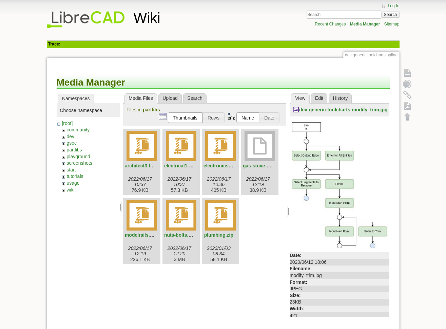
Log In (393, 5)
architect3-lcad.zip (145, 165)
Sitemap (392, 24)
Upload (169, 98)
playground (78, 156)
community (78, 129)
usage (72, 183)
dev (70, 136)
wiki (70, 190)
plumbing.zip (218, 235)
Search (390, 14)
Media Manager (365, 24)
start (71, 169)
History (340, 98)
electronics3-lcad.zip (226, 165)
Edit (319, 98)
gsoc (71, 143)
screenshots (79, 163)
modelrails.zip (140, 235)
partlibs (74, 149)
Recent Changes (330, 24)
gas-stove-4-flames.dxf (268, 165)
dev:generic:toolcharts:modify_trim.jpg (343, 109)
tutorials (74, 176)
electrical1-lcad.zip (185, 165)
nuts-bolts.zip (179, 235)
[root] (67, 123)
